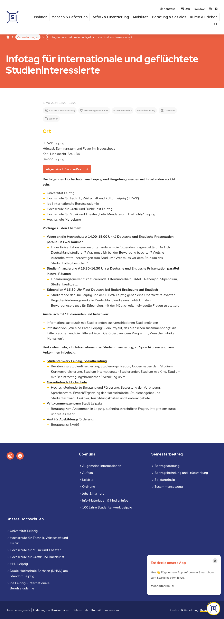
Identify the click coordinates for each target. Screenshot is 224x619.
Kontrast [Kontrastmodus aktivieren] (167, 9)
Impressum (111, 610)
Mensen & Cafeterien (70, 17)
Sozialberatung (146, 110)
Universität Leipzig (24, 531)
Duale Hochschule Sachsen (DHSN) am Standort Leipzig (39, 573)
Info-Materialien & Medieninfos (105, 500)
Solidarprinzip (165, 480)
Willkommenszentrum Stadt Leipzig (74, 403)
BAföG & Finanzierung (110, 17)
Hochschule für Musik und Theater (35, 550)
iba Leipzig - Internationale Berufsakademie (30, 586)
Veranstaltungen (28, 37)
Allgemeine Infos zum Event (65, 169)
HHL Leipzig (19, 564)
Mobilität (140, 17)
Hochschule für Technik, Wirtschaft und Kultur (39, 540)
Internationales (122, 110)
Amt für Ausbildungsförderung (70, 419)
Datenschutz (80, 610)
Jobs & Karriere (93, 493)
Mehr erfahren (160, 586)
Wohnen (40, 17)
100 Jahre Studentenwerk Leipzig (107, 507)
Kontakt (200, 9)
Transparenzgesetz (18, 610)
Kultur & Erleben (203, 17)
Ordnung (88, 486)
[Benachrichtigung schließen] (215, 560)
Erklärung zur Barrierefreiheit (51, 610)
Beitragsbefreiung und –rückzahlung (181, 473)
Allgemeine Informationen (101, 466)
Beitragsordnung (167, 466)
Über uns (170, 110)
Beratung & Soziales (169, 17)
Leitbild (87, 480)
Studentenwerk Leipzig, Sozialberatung (77, 361)
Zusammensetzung (169, 486)
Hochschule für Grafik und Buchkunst (37, 557)
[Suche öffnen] (215, 24)
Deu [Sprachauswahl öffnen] (185, 9)
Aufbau (87, 473)
